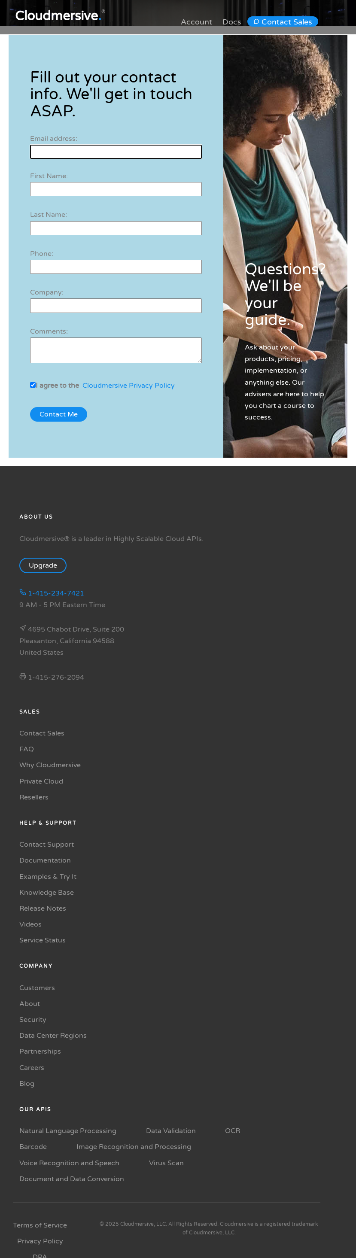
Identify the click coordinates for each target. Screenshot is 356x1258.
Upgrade (47, 565)
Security (32, 1019)
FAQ (26, 749)
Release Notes (42, 908)
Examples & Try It (47, 876)
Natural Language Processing (67, 1131)
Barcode (33, 1147)
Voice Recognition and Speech (69, 1163)
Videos (30, 924)
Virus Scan (166, 1163)
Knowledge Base (46, 892)
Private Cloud (41, 781)
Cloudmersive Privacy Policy (128, 385)
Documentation (45, 860)
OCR (232, 1131)
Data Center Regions (53, 1035)
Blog (26, 1083)
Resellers (34, 797)
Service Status (42, 940)
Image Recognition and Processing (133, 1147)
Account (196, 22)
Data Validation (171, 1131)
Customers (37, 988)
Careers (31, 1068)
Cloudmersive (58, 16)
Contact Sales (282, 22)
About (29, 1004)
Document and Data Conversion (71, 1179)
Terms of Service (40, 1225)
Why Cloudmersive (50, 765)
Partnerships (40, 1051)
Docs (231, 22)
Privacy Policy (40, 1241)
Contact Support (46, 844)
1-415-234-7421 (51, 593)
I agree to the (57, 385)
